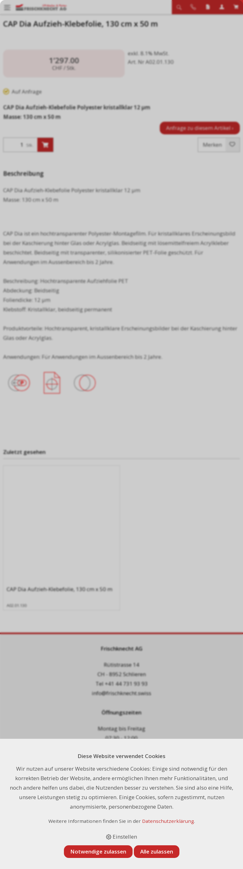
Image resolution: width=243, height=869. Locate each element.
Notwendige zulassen (98, 851)
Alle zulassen (156, 851)
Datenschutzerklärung (168, 821)
